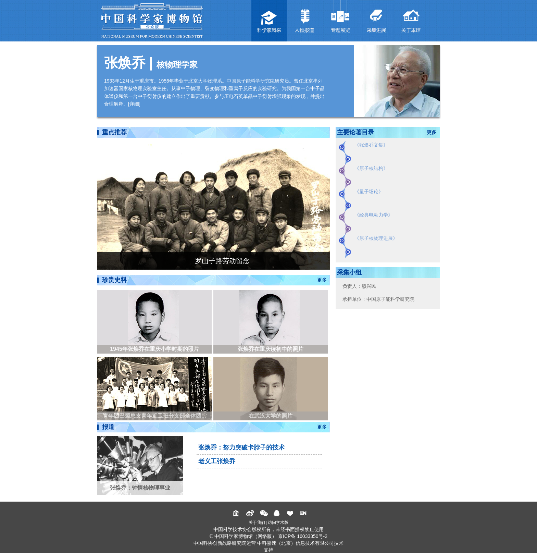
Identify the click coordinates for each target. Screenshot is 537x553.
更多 (322, 280)
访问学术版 (278, 522)
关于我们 (257, 522)
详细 (134, 104)
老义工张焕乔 (216, 461)
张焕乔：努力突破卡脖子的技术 (241, 447)
